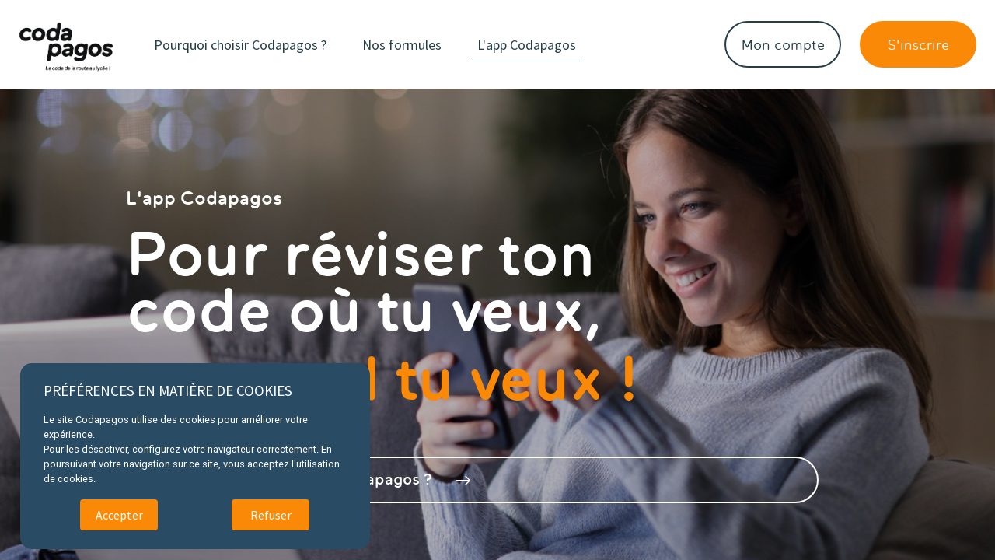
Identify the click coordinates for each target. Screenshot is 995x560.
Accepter (119, 515)
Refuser (271, 515)
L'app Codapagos (551, 45)
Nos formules (426, 45)
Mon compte (783, 45)
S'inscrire (918, 45)
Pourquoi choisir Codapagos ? (265, 45)
